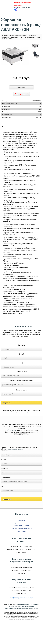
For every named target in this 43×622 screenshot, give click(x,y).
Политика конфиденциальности (21, 528)
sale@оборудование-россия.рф (21, 598)
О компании (21, 520)
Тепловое (32, 35)
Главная (5, 35)
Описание (5, 126)
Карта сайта (22, 531)
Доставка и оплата (21, 523)
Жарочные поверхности (10, 37)
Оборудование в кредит (21, 525)
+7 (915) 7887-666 (9, 430)
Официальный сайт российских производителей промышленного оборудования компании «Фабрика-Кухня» (22, 606)
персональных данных (25, 412)
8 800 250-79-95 (22, 7)
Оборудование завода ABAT (18, 35)
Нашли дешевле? (21, 94)
